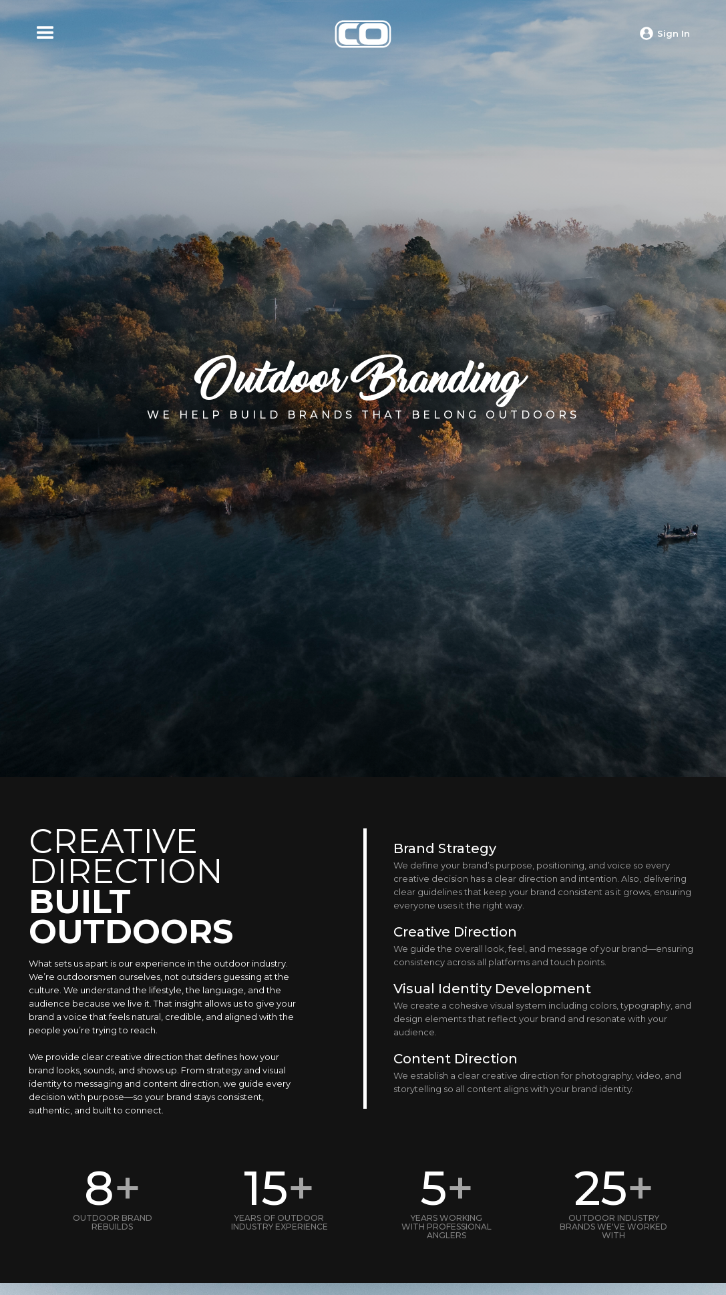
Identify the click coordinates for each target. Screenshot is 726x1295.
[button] (45, 33)
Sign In (673, 33)
